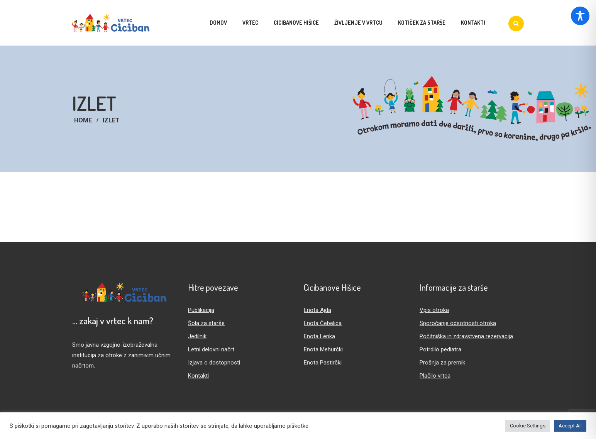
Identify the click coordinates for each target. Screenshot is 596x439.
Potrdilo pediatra (440, 349)
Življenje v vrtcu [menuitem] (358, 22)
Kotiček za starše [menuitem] (421, 22)
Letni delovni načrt (211, 349)
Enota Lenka (319, 336)
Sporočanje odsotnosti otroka (458, 323)
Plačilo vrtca (435, 375)
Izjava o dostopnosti (214, 362)
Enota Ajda (317, 310)
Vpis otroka (434, 310)
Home (83, 120)
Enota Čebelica (323, 323)
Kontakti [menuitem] (473, 22)
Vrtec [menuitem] (250, 22)
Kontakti (198, 375)
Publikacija (201, 310)
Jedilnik (197, 336)
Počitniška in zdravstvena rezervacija (466, 336)
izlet (111, 120)
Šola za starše (206, 323)
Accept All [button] (570, 426)
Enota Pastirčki (323, 362)
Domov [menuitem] (218, 22)
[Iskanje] (516, 23)
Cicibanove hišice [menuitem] (296, 22)
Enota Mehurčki (323, 349)
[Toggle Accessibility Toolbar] (580, 16)
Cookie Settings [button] (527, 426)
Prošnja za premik (442, 362)
